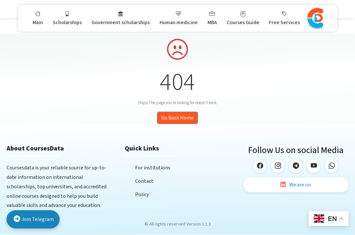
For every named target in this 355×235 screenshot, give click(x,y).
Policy (142, 194)
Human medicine (179, 18)
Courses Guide (243, 18)
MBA (212, 18)
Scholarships (67, 18)
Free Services (284, 18)
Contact (144, 181)
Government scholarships (121, 18)
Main (38, 18)
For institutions (152, 167)
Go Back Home (177, 117)
